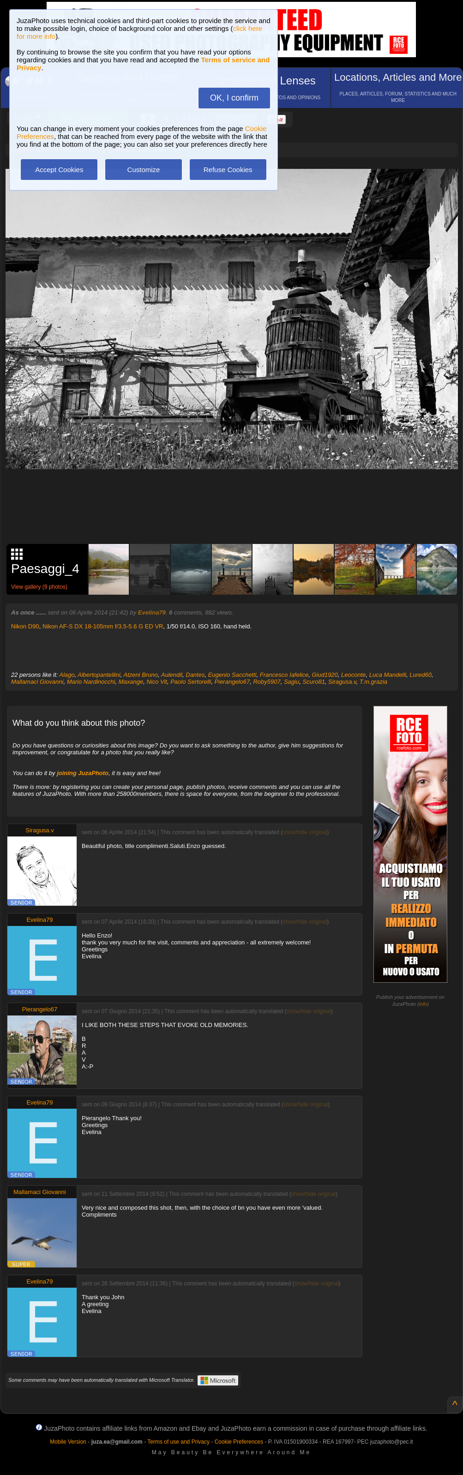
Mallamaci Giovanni (37, 681)
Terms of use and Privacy (178, 1442)
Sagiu (291, 681)
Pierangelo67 (232, 681)
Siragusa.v (342, 681)
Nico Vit (156, 681)
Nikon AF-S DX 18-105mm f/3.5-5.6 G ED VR (102, 626)
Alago (66, 674)
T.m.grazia (373, 681)
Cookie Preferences (239, 1442)
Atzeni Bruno (141, 674)
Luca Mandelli (387, 674)
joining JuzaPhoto (82, 773)
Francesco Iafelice (284, 674)
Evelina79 (152, 612)
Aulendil (171, 674)
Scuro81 (313, 681)
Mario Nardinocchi (91, 681)
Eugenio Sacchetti (232, 674)
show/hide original (305, 832)
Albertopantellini (99, 674)
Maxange (131, 681)
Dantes (195, 674)
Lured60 (420, 674)
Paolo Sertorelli (190, 681)
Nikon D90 (25, 626)
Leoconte (353, 674)
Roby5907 (266, 681)
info (423, 1004)
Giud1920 (324, 674)
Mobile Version (68, 1442)
